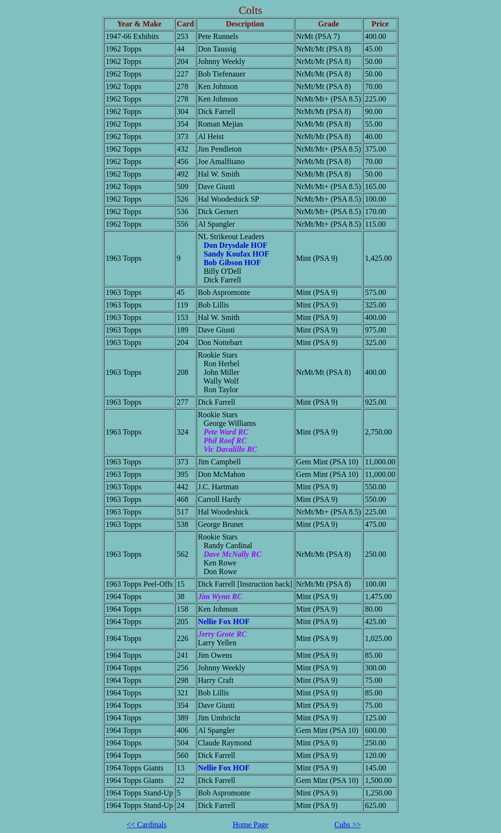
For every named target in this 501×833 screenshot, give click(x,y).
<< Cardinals (147, 824)
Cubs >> (347, 824)
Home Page (250, 824)
